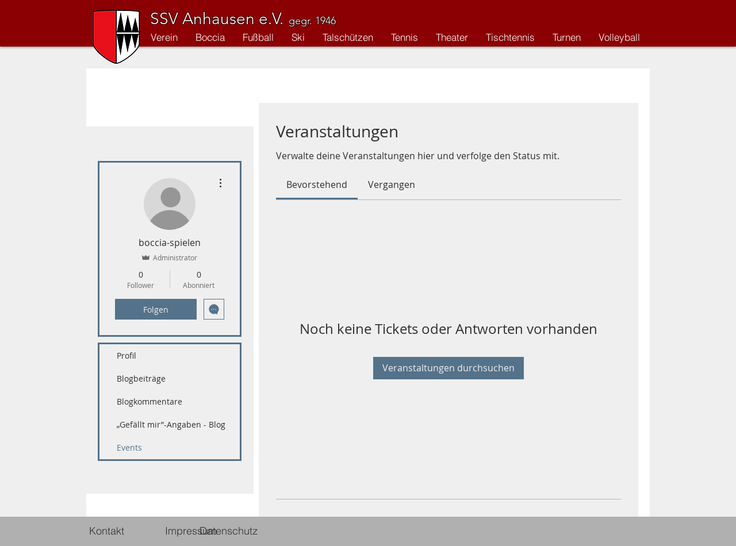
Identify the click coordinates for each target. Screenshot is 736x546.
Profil (126, 355)
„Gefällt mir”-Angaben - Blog (171, 424)
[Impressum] (190, 531)
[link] (316, 184)
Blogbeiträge (141, 378)
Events (129, 447)
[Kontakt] (106, 531)
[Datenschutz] (228, 531)
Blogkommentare (149, 401)
